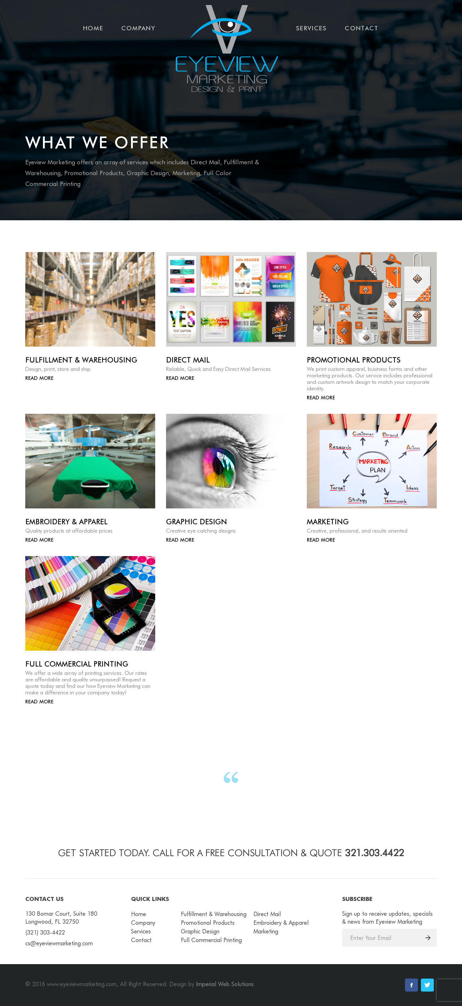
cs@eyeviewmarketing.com (59, 943)
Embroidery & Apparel (281, 922)
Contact (361, 28)
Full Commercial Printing (211, 940)
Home (93, 28)
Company (138, 28)
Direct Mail (267, 914)
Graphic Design (200, 931)
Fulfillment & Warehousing (214, 914)
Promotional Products (208, 922)
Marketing (265, 931)
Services (311, 28)
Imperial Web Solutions (225, 984)
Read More (39, 378)
